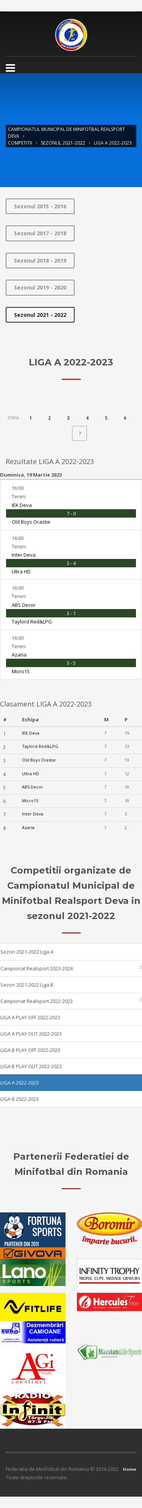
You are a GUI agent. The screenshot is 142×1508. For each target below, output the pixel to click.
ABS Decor (24, 604)
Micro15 (21, 671)
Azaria (19, 654)
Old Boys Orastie (31, 521)
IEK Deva (22, 505)
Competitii (20, 143)
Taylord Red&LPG (32, 621)
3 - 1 (71, 613)
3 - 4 (71, 563)
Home (129, 1469)
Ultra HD (21, 571)
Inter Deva (24, 554)
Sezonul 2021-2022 (63, 143)
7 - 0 (71, 513)
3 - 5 (71, 663)
